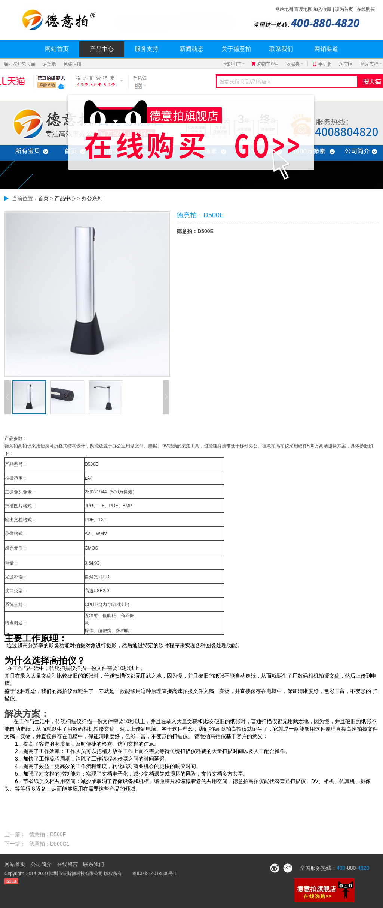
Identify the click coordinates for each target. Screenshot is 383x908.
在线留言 (67, 864)
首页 (43, 198)
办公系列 (92, 198)
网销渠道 (326, 49)
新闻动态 (191, 49)
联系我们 (281, 49)
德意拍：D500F (47, 834)
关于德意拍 (236, 49)
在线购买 (366, 9)
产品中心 (102, 49)
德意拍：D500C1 (49, 844)
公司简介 (41, 864)
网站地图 (284, 9)
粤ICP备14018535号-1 (154, 873)
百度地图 (303, 9)
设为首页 (344, 9)
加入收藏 (322, 9)
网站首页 (57, 49)
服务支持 (147, 49)
